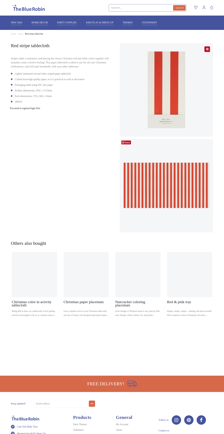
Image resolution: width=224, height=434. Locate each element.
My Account (122, 424)
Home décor (39, 22)
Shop (20, 34)
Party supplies (67, 22)
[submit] (92, 404)
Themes (128, 22)
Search (179, 8)
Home (13, 34)
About (119, 430)
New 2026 (16, 22)
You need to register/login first (25, 108)
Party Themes (80, 424)
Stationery (149, 22)
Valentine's (78, 430)
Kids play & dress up (99, 22)
